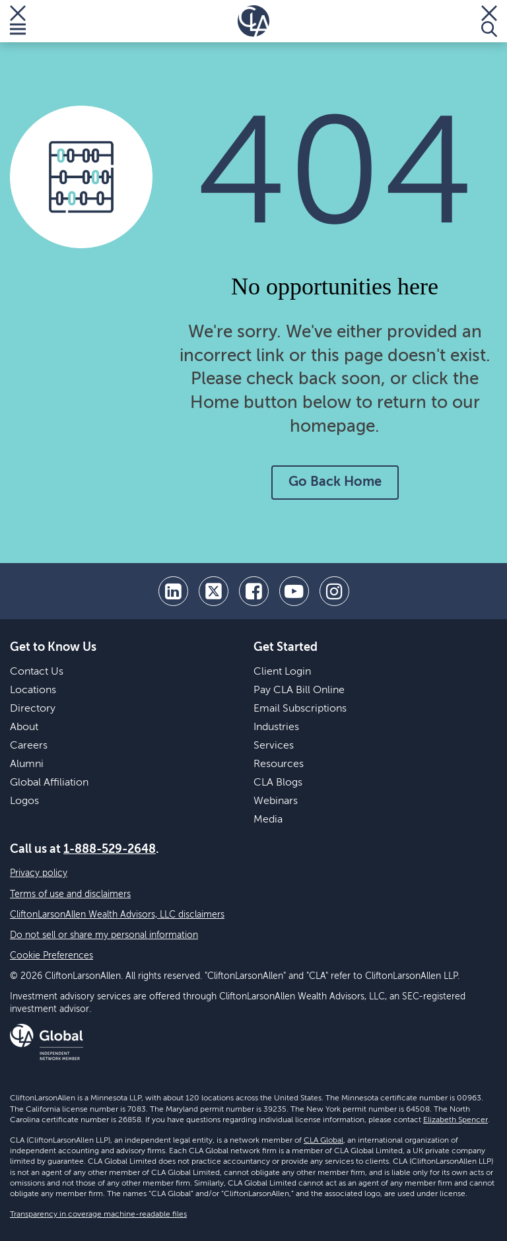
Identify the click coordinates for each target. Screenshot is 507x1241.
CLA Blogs (278, 783)
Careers (29, 746)
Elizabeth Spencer (455, 1120)
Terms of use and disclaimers (70, 894)
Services (274, 746)
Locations (33, 690)
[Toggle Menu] (18, 21)
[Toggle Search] (489, 21)
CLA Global (323, 1141)
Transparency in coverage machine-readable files (98, 1215)
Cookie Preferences (51, 955)
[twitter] (213, 591)
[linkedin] (173, 591)
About (24, 727)
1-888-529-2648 (109, 849)
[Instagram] (334, 591)
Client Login (282, 672)
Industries (276, 727)
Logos (24, 801)
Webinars (276, 801)
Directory (32, 709)
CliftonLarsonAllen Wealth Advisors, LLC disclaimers (117, 915)
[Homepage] (253, 21)
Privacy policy (38, 873)
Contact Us (36, 672)
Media (268, 820)
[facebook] (254, 591)
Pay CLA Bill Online (299, 690)
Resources (279, 764)
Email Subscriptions (300, 709)
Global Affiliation (49, 783)
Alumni (27, 764)
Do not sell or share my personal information (104, 935)
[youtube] (294, 591)
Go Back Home (335, 482)
